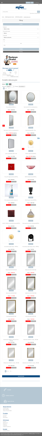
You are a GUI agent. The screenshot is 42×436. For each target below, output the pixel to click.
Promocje (5, 414)
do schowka (14, 111)
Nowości (4, 416)
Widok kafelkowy (7, 84)
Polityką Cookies (32, 433)
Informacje (6, 420)
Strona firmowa (7, 406)
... (7, 88)
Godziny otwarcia (10, 395)
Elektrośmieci (5, 422)
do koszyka (8, 111)
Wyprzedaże (5, 417)
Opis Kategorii (21, 376)
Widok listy (10, 84)
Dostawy (4, 421)
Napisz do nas (10, 401)
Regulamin (5, 424)
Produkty (5, 413)
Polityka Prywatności (7, 426)
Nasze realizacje (6, 409)
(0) (32, 2)
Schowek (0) (28, 2)
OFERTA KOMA (6, 408)
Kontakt (9, 389)
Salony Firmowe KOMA (7, 410)
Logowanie (5, 425)
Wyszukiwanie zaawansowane (35, 13)
